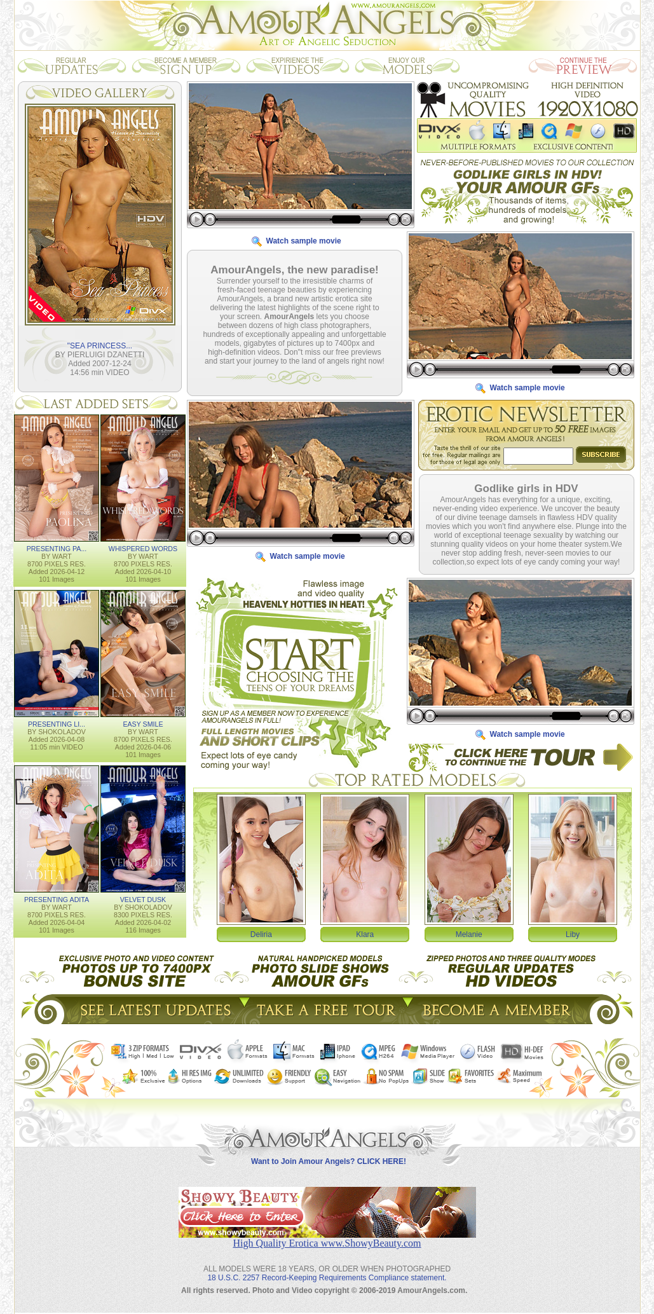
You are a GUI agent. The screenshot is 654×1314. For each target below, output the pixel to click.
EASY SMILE (143, 723)
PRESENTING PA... (57, 548)
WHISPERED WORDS (143, 548)
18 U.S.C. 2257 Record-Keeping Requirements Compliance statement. (326, 1267)
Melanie (469, 933)
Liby (573, 933)
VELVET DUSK (143, 899)
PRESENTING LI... (56, 723)
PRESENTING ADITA (56, 899)
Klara (365, 933)
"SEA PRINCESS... (99, 345)
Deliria (261, 933)
